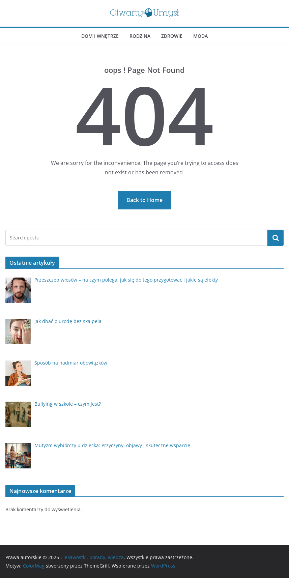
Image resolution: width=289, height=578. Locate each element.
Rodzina (139, 36)
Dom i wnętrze (100, 36)
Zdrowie (171, 36)
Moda (200, 36)
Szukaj (275, 237)
